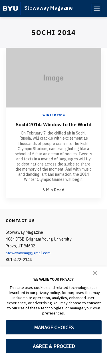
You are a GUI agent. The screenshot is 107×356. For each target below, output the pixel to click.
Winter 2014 (54, 115)
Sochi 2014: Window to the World (54, 127)
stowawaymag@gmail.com (30, 259)
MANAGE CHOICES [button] (54, 327)
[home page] (10, 8)
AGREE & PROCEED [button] (54, 346)
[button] (95, 273)
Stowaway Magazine (48, 8)
